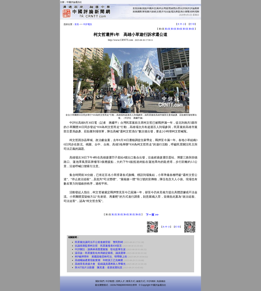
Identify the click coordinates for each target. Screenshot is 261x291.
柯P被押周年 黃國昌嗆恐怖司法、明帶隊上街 (101, 256)
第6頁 (191, 29)
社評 (183, 8)
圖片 (149, 11)
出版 (168, 11)
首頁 (135, 8)
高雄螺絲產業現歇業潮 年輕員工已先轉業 (99, 260)
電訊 (173, 11)
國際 (139, 11)
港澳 (135, 11)
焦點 (144, 8)
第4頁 (179, 29)
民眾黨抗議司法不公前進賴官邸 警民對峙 (99, 242)
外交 (154, 8)
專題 (178, 11)
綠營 (173, 8)
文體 (159, 11)
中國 (149, 8)
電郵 (197, 11)
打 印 (192, 24)
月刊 (163, 11)
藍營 (168, 8)
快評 (187, 8)
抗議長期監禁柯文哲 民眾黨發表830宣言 (98, 245)
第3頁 (173, 29)
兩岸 (159, 8)
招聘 (192, 11)
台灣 (163, 8)
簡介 (183, 11)
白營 (178, 8)
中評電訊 (87, 24)
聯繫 (187, 11)
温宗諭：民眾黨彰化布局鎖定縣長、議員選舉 (100, 253)
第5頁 (185, 29)
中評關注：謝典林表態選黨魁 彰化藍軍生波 (100, 249)
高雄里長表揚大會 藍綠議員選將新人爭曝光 (100, 264)
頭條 (139, 8)
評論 (192, 8)
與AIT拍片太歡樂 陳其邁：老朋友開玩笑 (98, 267)
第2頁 (167, 29)
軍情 (144, 11)
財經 (154, 11)
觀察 (197, 8)
